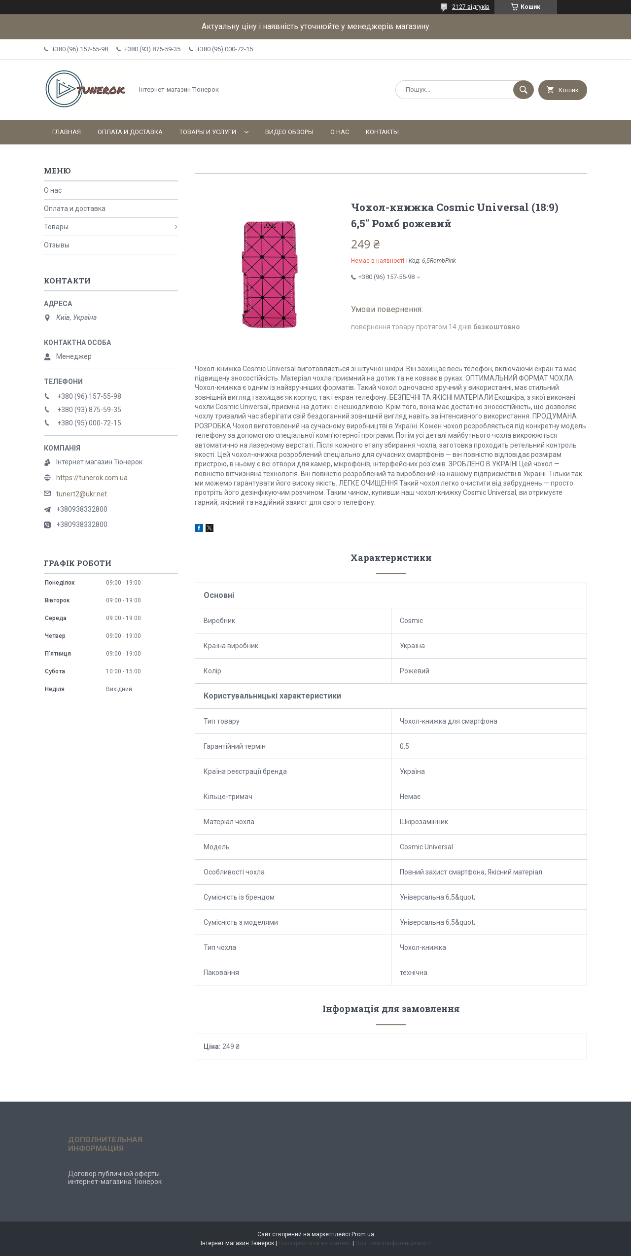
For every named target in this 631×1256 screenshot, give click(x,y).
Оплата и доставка (130, 132)
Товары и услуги (207, 132)
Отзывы (57, 245)
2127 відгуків (471, 6)
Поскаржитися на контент (315, 1243)
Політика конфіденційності (393, 1243)
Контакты (382, 132)
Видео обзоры (289, 132)
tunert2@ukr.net (81, 494)
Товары (56, 227)
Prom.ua (362, 1234)
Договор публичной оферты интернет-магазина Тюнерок (115, 1178)
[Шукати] (523, 89)
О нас (339, 132)
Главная (66, 132)
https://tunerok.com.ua (92, 478)
